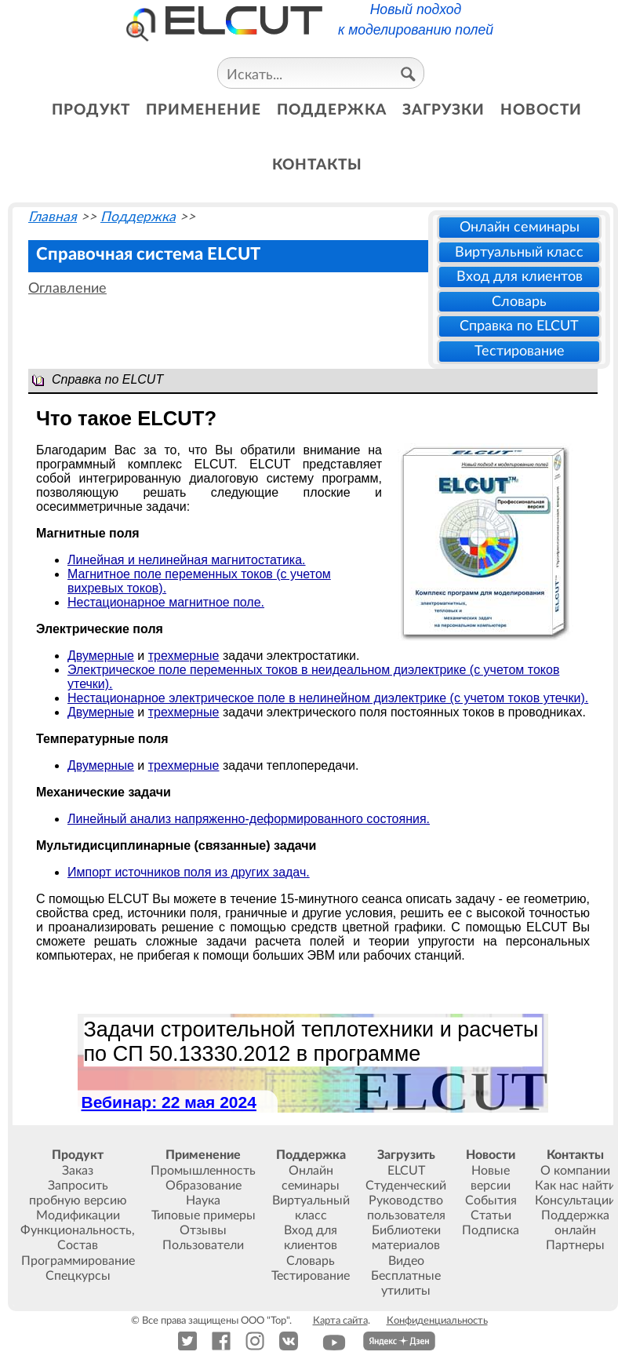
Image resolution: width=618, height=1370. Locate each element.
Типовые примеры (203, 1215)
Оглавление (67, 288)
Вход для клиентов (519, 276)
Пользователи (203, 1245)
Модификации (78, 1215)
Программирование (78, 1261)
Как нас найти (575, 1185)
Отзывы (203, 1230)
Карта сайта (340, 1320)
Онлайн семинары (520, 227)
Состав (77, 1245)
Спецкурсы (78, 1276)
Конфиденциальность (437, 1320)
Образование (203, 1185)
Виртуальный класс (519, 252)
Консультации (575, 1200)
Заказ (77, 1170)
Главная (52, 217)
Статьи (491, 1215)
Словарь (519, 301)
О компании (575, 1170)
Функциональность (76, 1230)
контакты (317, 165)
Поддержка (138, 217)
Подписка (490, 1230)
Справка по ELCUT (519, 326)
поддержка (332, 110)
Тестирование (519, 351)
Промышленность (203, 1170)
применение (203, 110)
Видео (406, 1261)
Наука (203, 1200)
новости (541, 110)
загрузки (443, 110)
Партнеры (575, 1245)
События (491, 1200)
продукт (91, 110)
